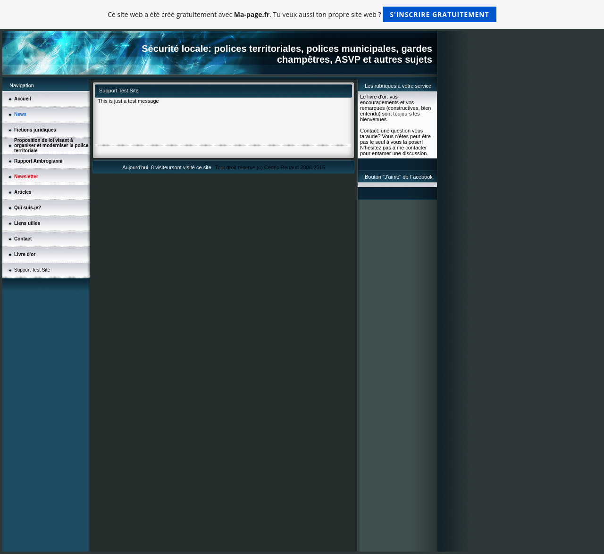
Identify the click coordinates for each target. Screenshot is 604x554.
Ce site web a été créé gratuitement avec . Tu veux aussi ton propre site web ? (302, 14)
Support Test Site (32, 270)
